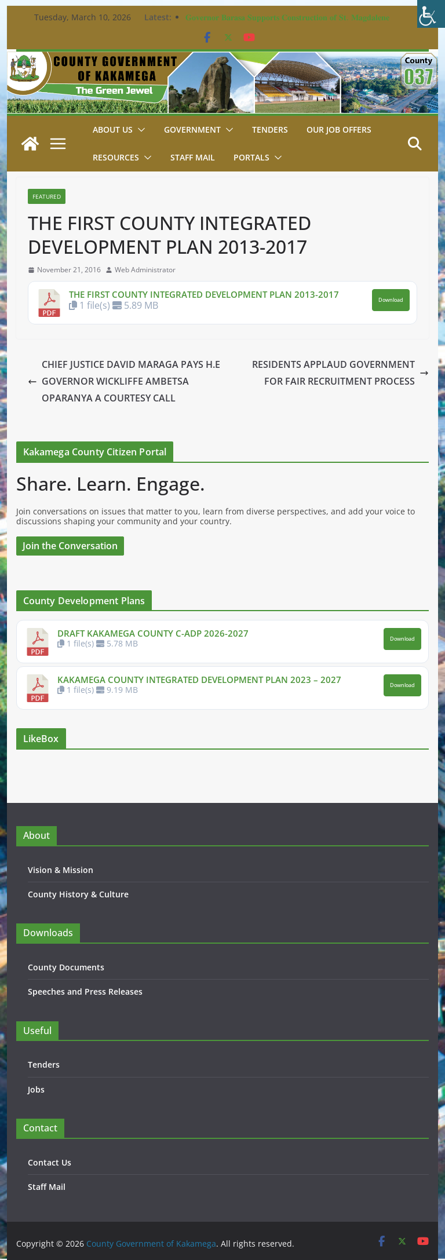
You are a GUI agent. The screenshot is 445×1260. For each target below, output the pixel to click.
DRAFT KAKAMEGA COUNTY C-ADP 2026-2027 (151, 633)
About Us (113, 129)
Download (391, 300)
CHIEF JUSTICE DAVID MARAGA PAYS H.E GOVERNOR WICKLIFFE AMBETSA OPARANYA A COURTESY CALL (123, 381)
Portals (250, 157)
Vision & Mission (60, 869)
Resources (115, 157)
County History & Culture (77, 894)
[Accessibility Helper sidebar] (431, 14)
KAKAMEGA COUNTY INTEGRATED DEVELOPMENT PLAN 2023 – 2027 (198, 679)
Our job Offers (338, 129)
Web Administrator (145, 270)
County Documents (65, 967)
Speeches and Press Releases (84, 991)
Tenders (269, 129)
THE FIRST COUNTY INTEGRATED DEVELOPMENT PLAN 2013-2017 (203, 294)
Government (192, 129)
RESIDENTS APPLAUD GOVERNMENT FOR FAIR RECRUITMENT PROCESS (332, 373)
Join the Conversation (71, 545)
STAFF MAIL (192, 157)
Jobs (36, 1089)
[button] (139, 130)
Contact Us (49, 1162)
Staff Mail (46, 1186)
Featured (46, 196)
